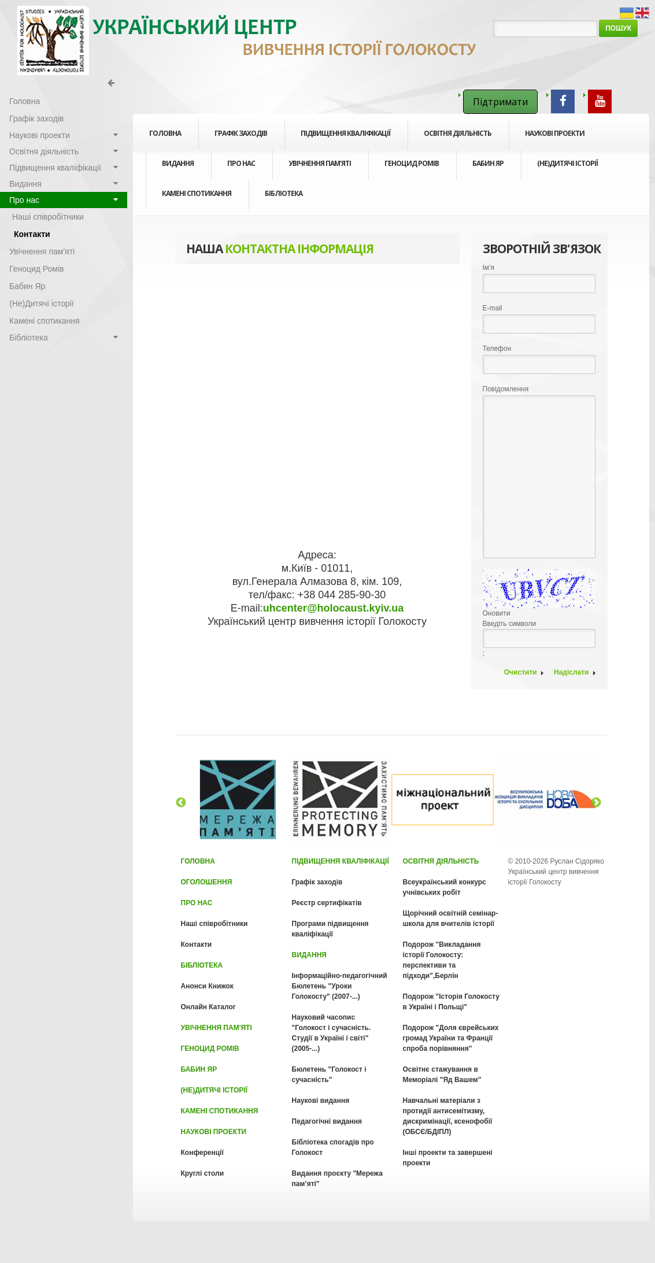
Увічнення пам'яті (319, 163)
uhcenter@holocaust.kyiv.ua (333, 608)
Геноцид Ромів (411, 163)
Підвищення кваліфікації (345, 137)
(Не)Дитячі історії (567, 163)
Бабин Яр (488, 163)
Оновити (496, 613)
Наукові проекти (554, 137)
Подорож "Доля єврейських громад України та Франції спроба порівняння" (451, 1038)
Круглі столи (202, 1173)
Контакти (32, 234)
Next (596, 803)
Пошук (618, 28)
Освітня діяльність (457, 137)
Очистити (520, 672)
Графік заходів (240, 133)
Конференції (202, 1153)
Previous (181, 803)
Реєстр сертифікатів (327, 903)
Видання (178, 167)
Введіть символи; (539, 613)
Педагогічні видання (327, 1121)
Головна (165, 133)
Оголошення (206, 882)
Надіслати (571, 672)
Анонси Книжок (207, 986)
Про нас (241, 167)
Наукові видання (321, 1101)
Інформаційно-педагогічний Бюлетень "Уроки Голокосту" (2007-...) (339, 986)
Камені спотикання (196, 193)
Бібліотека (283, 197)
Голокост (248, 40)
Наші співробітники (48, 216)
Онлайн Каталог (208, 1007)
